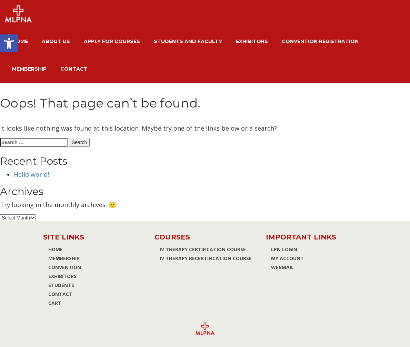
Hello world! (31, 174)
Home (20, 41)
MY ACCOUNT (287, 258)
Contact (74, 69)
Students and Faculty (188, 41)
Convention (64, 267)
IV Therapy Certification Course (203, 249)
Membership (29, 69)
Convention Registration (320, 41)
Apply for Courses (112, 41)
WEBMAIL (282, 267)
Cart (54, 303)
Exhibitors (252, 41)
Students (61, 285)
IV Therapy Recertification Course (206, 258)
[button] (9, 43)
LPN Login (284, 249)
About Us (56, 41)
